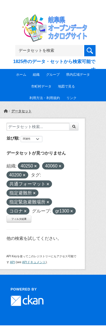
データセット (21, 111)
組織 (36, 75)
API (12, 262)
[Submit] (74, 127)
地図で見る (66, 86)
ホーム (21, 75)
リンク (71, 98)
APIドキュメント (34, 262)
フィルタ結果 (19, 219)
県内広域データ (78, 75)
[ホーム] (6, 111)
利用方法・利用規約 (44, 98)
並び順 (12, 138)
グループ (53, 75)
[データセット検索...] (38, 127)
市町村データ (41, 86)
